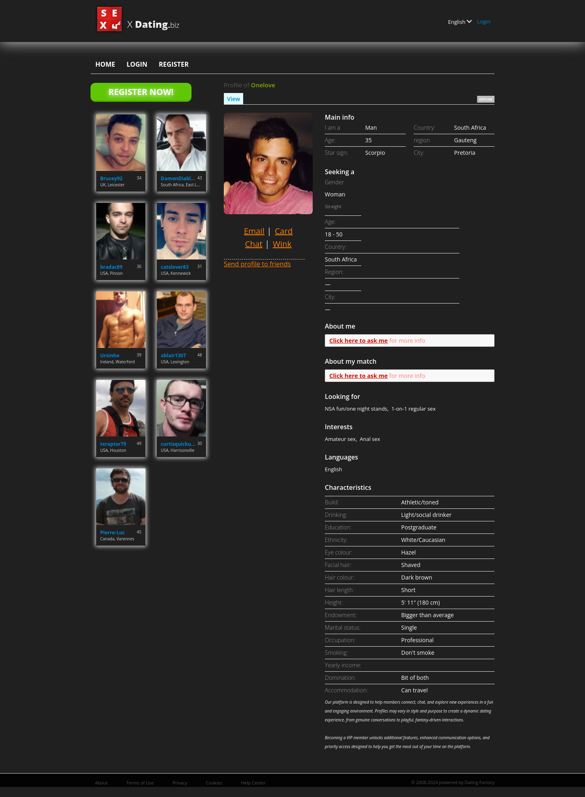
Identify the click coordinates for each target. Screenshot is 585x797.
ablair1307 (173, 355)
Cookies (214, 783)
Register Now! (140, 91)
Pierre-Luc (112, 532)
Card (283, 231)
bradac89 (111, 267)
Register (174, 64)
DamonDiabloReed (179, 178)
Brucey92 (111, 178)
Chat (253, 243)
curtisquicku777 (179, 444)
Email (254, 231)
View (233, 99)
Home (105, 64)
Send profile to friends (257, 263)
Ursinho (109, 355)
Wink (282, 243)
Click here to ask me (358, 340)
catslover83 (175, 267)
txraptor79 (113, 444)
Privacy (180, 783)
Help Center (253, 783)
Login (483, 21)
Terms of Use (140, 783)
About (101, 783)
